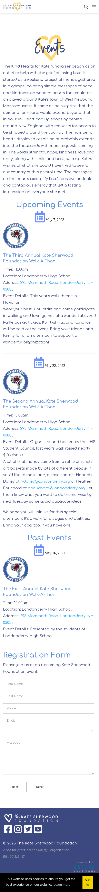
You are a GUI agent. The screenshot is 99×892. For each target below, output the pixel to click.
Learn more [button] (61, 884)
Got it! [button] (87, 882)
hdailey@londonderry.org (45, 481)
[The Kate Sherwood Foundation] (17, 6)
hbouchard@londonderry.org (56, 488)
